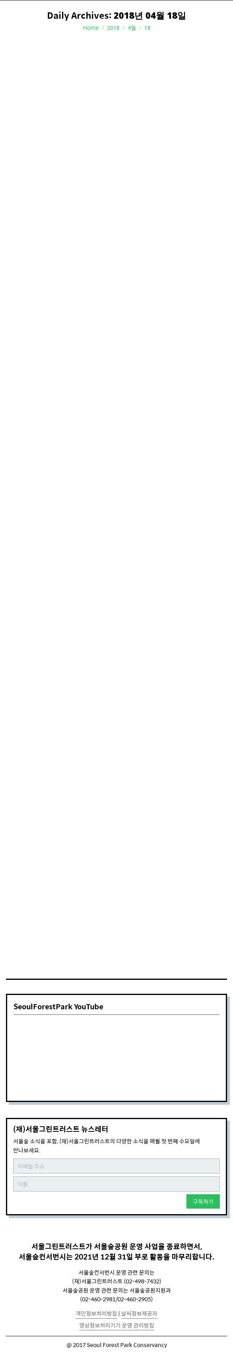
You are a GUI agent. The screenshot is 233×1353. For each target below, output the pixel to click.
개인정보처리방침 (96, 1313)
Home (91, 27)
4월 (131, 27)
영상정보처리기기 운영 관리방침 (116, 1325)
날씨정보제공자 (139, 1313)
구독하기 (203, 1201)
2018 (113, 27)
